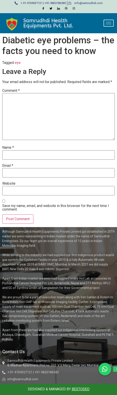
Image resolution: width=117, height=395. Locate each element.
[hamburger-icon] (109, 23)
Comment (11, 90)
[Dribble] (66, 8)
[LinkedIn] (58, 8)
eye (18, 63)
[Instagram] (73, 8)
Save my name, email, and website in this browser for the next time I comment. (55, 207)
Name (8, 147)
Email (7, 165)
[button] (105, 369)
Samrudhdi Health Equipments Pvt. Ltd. (48, 22)
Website (8, 183)
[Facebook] (43, 8)
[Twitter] (51, 8)
